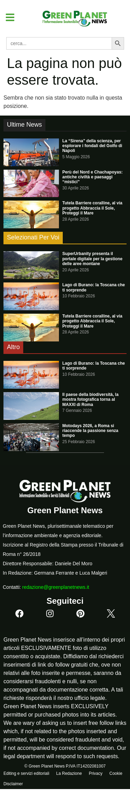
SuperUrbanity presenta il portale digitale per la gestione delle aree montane (92, 258)
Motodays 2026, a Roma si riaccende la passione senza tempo (90, 430)
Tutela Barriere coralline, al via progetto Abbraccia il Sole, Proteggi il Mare (92, 208)
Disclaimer (13, 783)
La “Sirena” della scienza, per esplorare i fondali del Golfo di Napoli (92, 145)
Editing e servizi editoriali (26, 773)
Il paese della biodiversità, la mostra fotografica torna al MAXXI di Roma (90, 399)
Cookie (115, 773)
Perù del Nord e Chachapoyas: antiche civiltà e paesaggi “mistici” (92, 177)
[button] (7, 17)
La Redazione (69, 773)
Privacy (95, 773)
